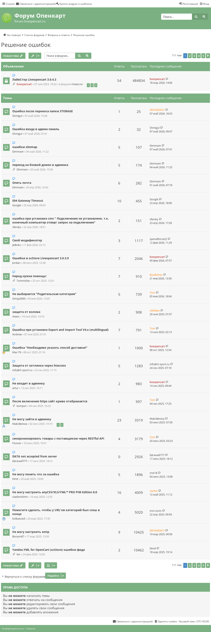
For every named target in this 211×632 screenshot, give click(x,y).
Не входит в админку (28, 383)
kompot (21, 406)
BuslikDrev (156, 275)
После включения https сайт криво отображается (49, 401)
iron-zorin (156, 511)
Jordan (16, 263)
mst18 (153, 473)
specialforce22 (158, 239)
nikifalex (155, 310)
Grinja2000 (18, 298)
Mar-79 (16, 352)
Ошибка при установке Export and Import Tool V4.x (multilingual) (60, 330)
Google (16, 205)
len (18, 554)
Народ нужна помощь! (29, 276)
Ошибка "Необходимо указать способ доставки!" (49, 348)
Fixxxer (16, 443)
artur (15, 388)
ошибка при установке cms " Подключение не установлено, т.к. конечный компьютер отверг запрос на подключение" (60, 220)
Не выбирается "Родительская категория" (44, 294)
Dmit (15, 479)
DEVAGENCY (157, 110)
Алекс (15, 316)
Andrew (17, 334)
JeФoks (16, 245)
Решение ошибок (26, 45)
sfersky (16, 227)
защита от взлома (26, 312)
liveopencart (24, 84)
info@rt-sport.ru (22, 370)
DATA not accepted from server (34, 456)
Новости (77, 84)
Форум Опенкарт (39, 15)
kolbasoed (18, 518)
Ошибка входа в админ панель (35, 129)
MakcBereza (19, 424)
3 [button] (194, 56)
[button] (208, 55)
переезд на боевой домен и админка (40, 165)
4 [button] (199, 56)
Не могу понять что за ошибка (35, 474)
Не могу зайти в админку (31, 419)
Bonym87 (18, 536)
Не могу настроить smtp (30, 532)
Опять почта (21, 183)
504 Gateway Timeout (27, 201)
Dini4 (153, 548)
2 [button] (189, 56)
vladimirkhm (20, 497)
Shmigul (17, 116)
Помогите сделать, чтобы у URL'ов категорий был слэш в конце (56, 512)
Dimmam (18, 151)
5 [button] (203, 56)
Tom (152, 292)
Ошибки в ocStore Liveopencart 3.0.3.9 (40, 258)
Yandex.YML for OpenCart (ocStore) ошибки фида (48, 550)
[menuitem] (36, 3)
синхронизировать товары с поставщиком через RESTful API (58, 438)
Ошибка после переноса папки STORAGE (42, 111)
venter (154, 491)
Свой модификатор (27, 240)
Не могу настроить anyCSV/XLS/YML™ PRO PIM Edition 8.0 (54, 492)
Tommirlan (23, 280)
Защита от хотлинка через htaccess (39, 365)
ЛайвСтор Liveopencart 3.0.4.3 (34, 79)
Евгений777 (19, 461)
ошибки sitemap (24, 147)
